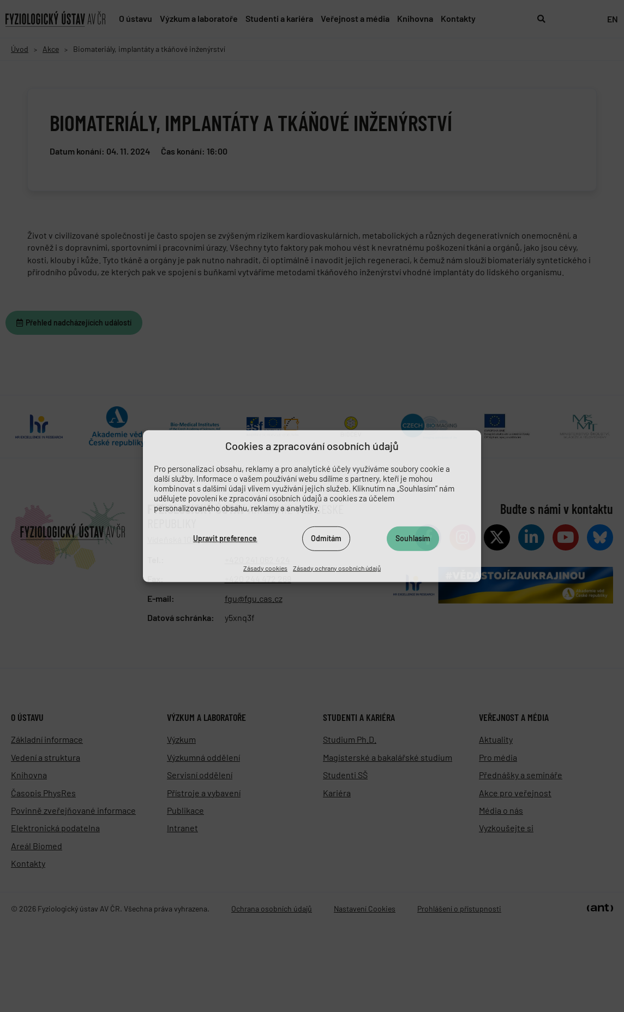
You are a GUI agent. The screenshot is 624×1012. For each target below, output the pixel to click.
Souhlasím (412, 538)
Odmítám (326, 538)
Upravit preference (225, 538)
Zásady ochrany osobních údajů (337, 567)
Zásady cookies (265, 567)
